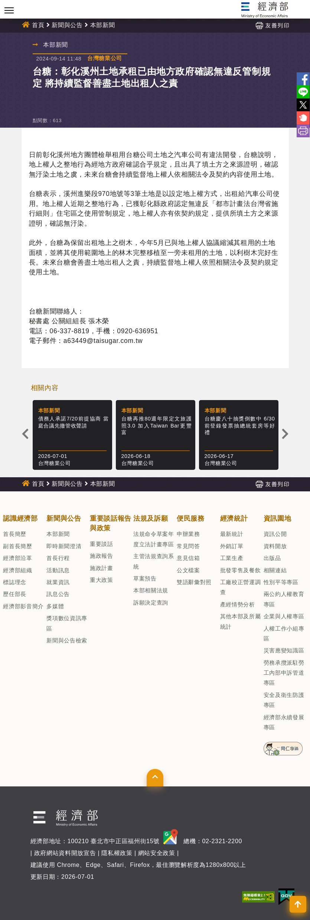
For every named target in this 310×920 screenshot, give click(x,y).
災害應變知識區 (284, 650)
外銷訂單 (232, 546)
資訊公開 (275, 534)
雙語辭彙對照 (194, 582)
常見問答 (188, 546)
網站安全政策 (156, 853)
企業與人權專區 (284, 616)
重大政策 (101, 580)
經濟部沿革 (17, 558)
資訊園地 (277, 518)
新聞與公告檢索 (66, 640)
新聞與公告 (67, 25)
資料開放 (275, 546)
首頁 (38, 25)
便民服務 (191, 518)
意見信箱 (188, 558)
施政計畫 (101, 568)
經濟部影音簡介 (23, 606)
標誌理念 (14, 582)
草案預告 (145, 578)
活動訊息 (58, 570)
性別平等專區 (281, 582)
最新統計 (232, 534)
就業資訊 (58, 582)
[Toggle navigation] (9, 10)
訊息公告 (58, 594)
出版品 (272, 558)
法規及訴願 (150, 518)
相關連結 (275, 570)
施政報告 (101, 556)
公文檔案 (188, 570)
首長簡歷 (14, 534)
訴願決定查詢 (150, 602)
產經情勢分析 (237, 604)
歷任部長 (14, 594)
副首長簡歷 (17, 546)
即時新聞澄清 (63, 546)
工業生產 (232, 558)
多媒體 (55, 606)
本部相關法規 (150, 590)
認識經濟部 (20, 518)
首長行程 (58, 558)
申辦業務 (188, 534)
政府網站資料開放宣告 (65, 853)
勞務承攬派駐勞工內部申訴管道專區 (284, 672)
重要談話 (101, 544)
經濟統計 (234, 518)
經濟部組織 (17, 570)
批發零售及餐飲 (240, 570)
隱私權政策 (116, 853)
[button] (155, 777)
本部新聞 (102, 25)
